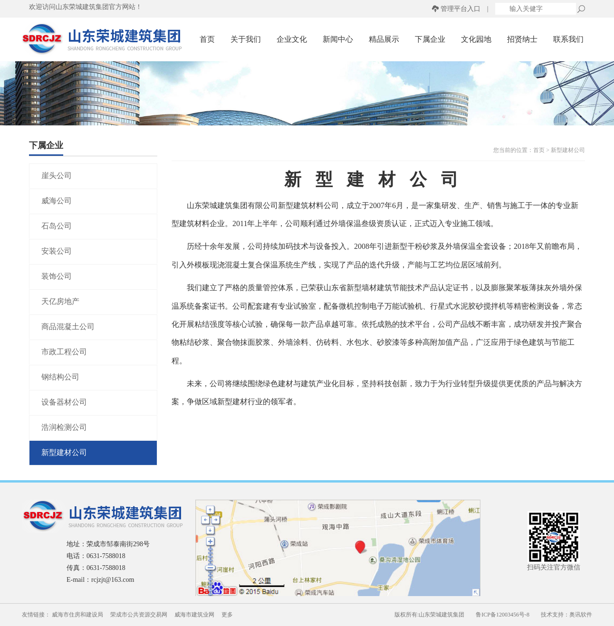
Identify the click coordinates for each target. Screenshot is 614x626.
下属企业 (430, 39)
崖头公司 (56, 175)
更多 (227, 614)
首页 (207, 39)
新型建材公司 (64, 452)
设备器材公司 (64, 402)
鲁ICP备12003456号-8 (502, 614)
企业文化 (292, 39)
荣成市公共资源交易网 (138, 614)
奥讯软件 (580, 614)
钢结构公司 (60, 377)
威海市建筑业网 (194, 614)
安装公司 (56, 251)
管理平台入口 (460, 8)
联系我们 (568, 39)
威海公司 (56, 201)
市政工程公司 (64, 352)
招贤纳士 (522, 39)
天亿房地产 (60, 301)
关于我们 (245, 39)
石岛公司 (56, 226)
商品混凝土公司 (68, 326)
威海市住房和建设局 (77, 614)
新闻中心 (338, 39)
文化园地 (476, 39)
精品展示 (384, 39)
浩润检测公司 (64, 427)
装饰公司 (56, 276)
